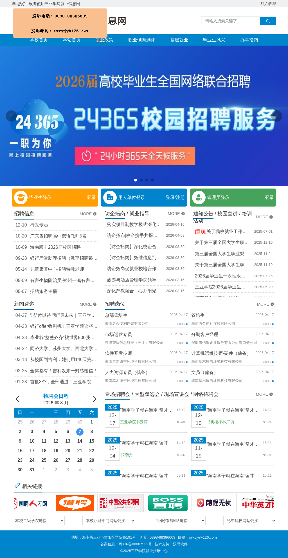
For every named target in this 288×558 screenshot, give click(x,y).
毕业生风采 (214, 39)
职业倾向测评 (141, 39)
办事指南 (249, 39)
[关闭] (98, 38)
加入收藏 (268, 3)
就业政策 (104, 39)
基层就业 (179, 39)
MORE (89, 214)
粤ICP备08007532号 (135, 544)
